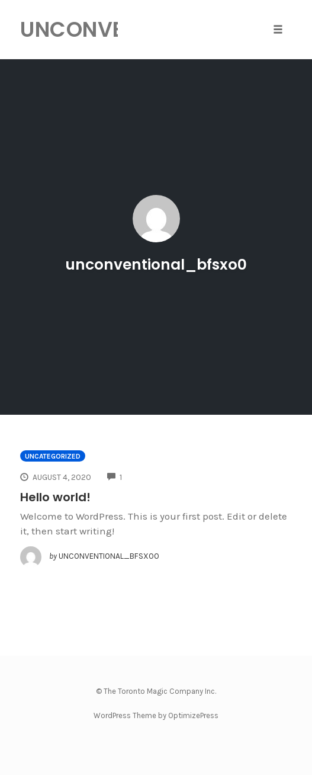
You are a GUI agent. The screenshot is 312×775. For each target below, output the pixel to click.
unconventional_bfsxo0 (156, 264)
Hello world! (55, 497)
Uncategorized (53, 456)
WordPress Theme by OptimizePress (156, 715)
